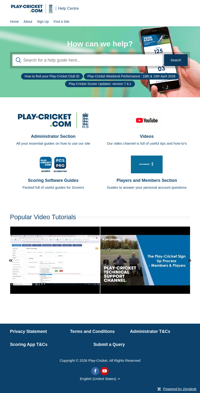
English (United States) (98, 379)
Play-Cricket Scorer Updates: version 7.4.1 (100, 84)
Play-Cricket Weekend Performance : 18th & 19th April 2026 (131, 76)
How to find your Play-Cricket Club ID (52, 76)
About (28, 21)
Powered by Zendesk (179, 389)
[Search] (87, 60)
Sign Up (43, 21)
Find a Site (61, 21)
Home (14, 21)
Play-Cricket (97, 360)
